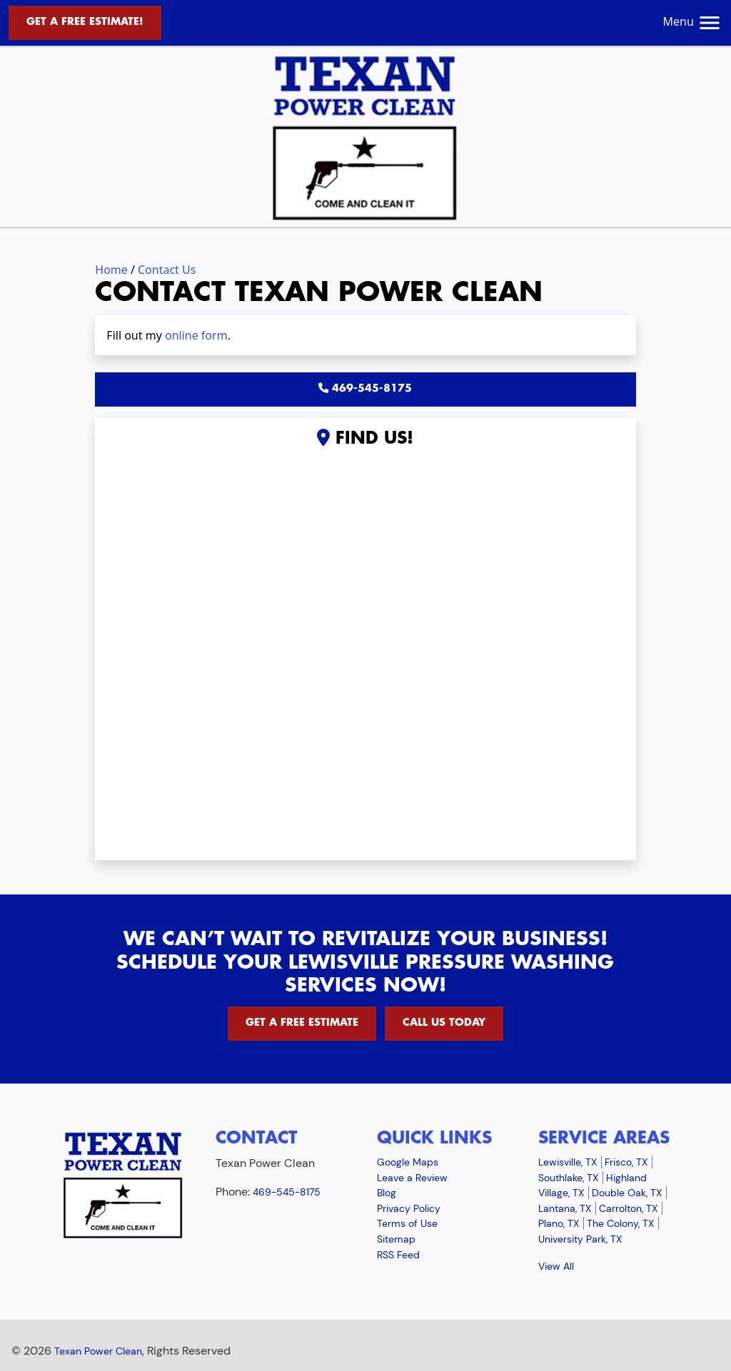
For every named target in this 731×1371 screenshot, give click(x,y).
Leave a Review (412, 1177)
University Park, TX (580, 1239)
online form (196, 335)
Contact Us (167, 269)
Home (111, 269)
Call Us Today (444, 1023)
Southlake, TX (568, 1177)
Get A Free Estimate (302, 1023)
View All (556, 1266)
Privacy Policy (408, 1208)
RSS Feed (398, 1254)
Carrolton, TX (628, 1208)
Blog (386, 1192)
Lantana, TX (564, 1208)
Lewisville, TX (567, 1162)
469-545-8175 (365, 388)
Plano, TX (558, 1223)
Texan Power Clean (98, 1351)
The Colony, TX (620, 1223)
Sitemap (396, 1239)
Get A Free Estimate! (84, 22)
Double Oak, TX (627, 1192)
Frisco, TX (626, 1162)
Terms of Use (407, 1223)
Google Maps (407, 1162)
